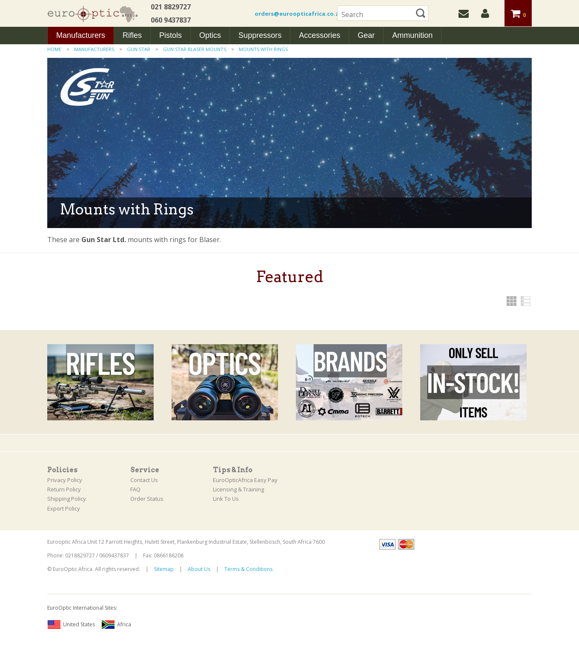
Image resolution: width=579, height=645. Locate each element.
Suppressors (259, 35)
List (525, 301)
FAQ (135, 489)
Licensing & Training (238, 489)
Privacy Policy (64, 480)
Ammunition (412, 35)
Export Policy (63, 508)
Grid (511, 301)
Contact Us (144, 480)
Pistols (170, 35)
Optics (210, 35)
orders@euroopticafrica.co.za (298, 13)
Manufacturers (80, 35)
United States (71, 624)
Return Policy (64, 489)
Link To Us (226, 498)
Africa (116, 624)
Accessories (319, 35)
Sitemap (164, 569)
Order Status (146, 498)
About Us (199, 569)
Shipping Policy (66, 498)
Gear (366, 35)
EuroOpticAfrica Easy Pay (245, 480)
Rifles (132, 35)
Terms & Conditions (248, 569)
